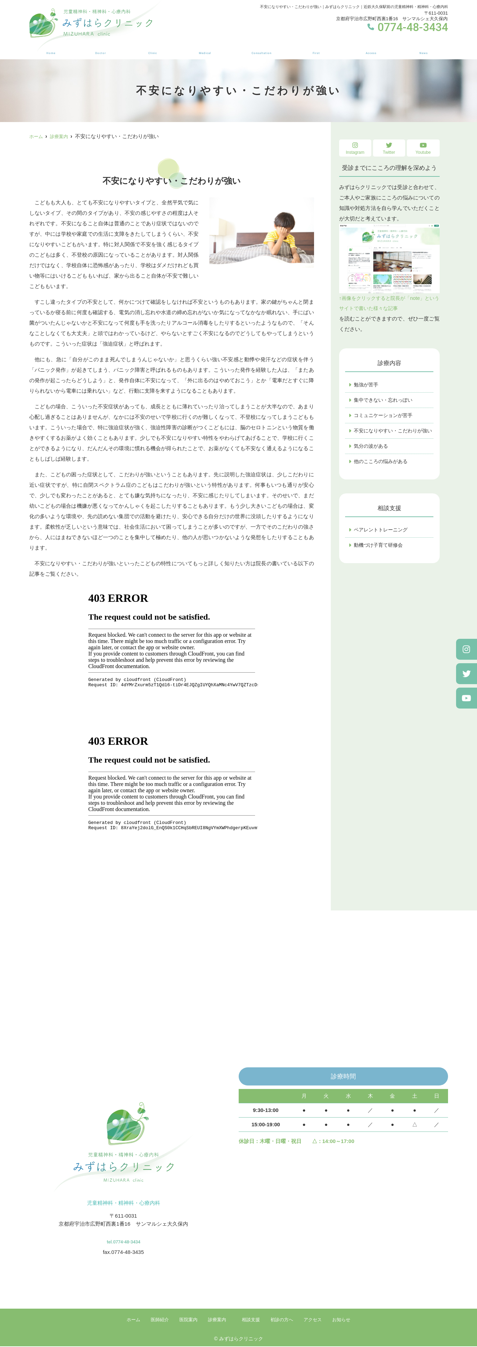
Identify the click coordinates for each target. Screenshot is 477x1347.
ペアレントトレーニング (382, 541)
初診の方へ (316, 49)
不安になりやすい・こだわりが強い (393, 437)
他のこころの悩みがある (382, 473)
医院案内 (151, 49)
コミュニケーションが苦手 (385, 417)
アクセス (372, 49)
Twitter (389, 148)
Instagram (355, 148)
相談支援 (260, 49)
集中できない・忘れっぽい (385, 401)
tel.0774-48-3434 (123, 1239)
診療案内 (203, 49)
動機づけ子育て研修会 (380, 557)
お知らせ (424, 49)
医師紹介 (98, 49)
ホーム (49, 49)
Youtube (423, 148)
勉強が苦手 (367, 386)
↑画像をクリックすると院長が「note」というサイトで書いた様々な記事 (389, 268)
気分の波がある (372, 457)
